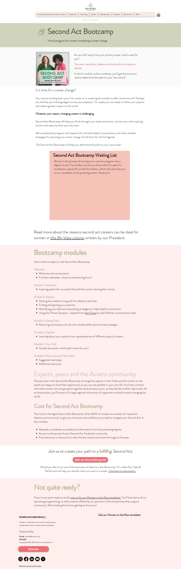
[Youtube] (37, 559)
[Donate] (33, 549)
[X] (43, 559)
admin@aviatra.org (32, 536)
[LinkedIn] (32, 559)
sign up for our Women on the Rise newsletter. (96, 497)
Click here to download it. (122, 471)
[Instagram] (20, 559)
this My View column (67, 238)
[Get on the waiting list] (90, 459)
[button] (158, 14)
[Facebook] (26, 559)
